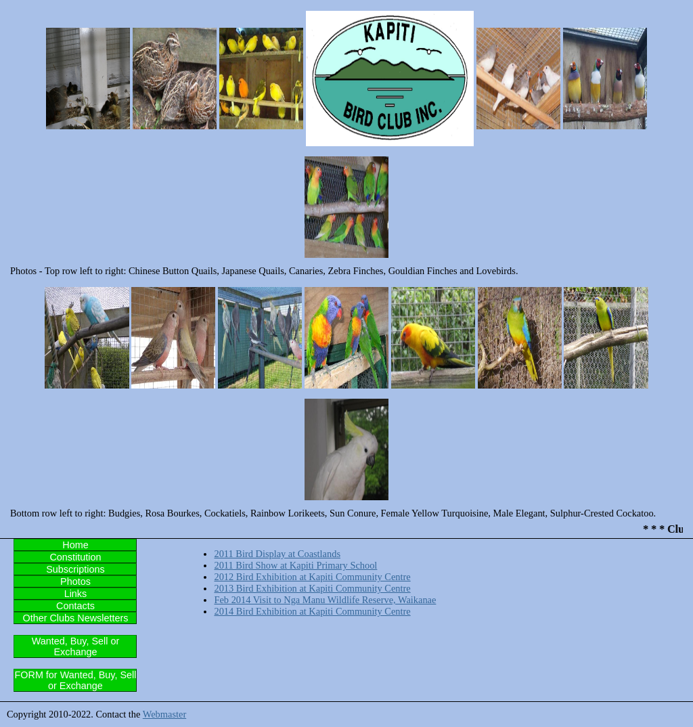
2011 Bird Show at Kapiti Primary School (295, 565)
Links (75, 593)
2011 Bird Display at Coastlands (277, 553)
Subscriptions (75, 569)
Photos (75, 581)
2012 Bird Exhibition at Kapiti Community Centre (312, 576)
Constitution (75, 557)
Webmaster (164, 714)
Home (75, 544)
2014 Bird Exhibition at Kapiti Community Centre (312, 611)
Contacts (75, 605)
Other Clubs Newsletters (75, 618)
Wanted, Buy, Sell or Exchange (76, 646)
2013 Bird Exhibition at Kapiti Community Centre (312, 588)
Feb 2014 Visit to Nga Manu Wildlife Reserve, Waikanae (325, 599)
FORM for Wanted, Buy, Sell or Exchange (76, 680)
